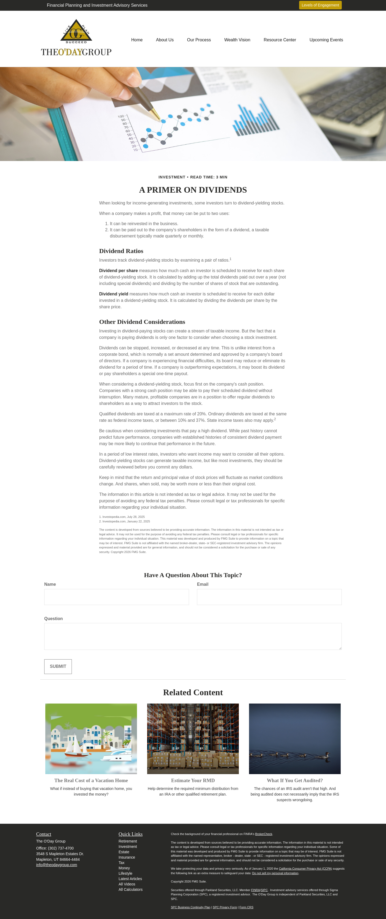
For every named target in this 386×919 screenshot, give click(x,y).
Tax (122, 863)
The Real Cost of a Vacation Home (91, 780)
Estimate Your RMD (193, 780)
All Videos (127, 884)
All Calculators (131, 889)
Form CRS (246, 907)
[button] (164, 38)
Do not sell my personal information (275, 873)
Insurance (127, 857)
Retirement (128, 841)
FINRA (255, 890)
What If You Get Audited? (295, 780)
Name (50, 584)
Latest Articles (130, 879)
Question (53, 618)
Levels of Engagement (320, 5)
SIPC (264, 890)
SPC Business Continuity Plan (190, 907)
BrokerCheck (263, 834)
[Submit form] (58, 666)
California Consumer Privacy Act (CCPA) (305, 868)
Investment (128, 846)
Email (203, 584)
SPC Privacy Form (225, 907)
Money (124, 868)
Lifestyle (125, 873)
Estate (124, 852)
